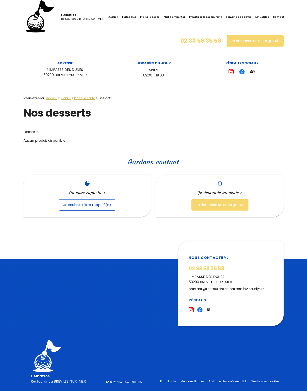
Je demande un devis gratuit (255, 40)
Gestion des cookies (265, 381)
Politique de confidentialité (228, 381)
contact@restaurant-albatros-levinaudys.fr (226, 288)
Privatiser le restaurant (205, 17)
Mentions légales (193, 381)
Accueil (113, 17)
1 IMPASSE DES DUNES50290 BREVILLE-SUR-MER (65, 72)
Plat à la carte (150, 17)
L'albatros (129, 17)
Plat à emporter (174, 17)
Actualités (262, 17)
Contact (278, 17)
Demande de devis (238, 17)
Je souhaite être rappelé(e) (87, 204)
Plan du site (168, 381)
